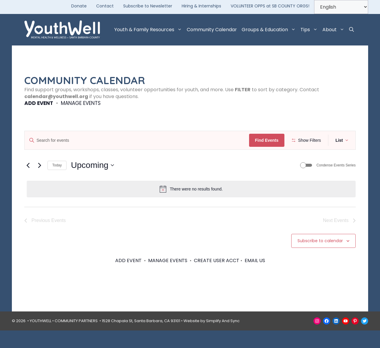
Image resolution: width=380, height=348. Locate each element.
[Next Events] (39, 182)
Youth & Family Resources (149, 30)
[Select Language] (341, 7)
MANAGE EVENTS (81, 103)
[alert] (191, 206)
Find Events (268, 140)
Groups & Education (270, 30)
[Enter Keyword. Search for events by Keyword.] (138, 140)
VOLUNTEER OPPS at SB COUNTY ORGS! (270, 6)
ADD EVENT (38, 103)
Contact (105, 6)
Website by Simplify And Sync (211, 338)
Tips (310, 30)
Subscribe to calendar (320, 258)
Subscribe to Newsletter (147, 6)
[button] (351, 30)
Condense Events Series (336, 183)
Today (57, 183)
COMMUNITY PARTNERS (76, 338)
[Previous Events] (27, 182)
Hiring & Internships (201, 6)
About (334, 30)
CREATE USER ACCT (216, 277)
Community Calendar (212, 29)
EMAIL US (255, 277)
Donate (79, 6)
